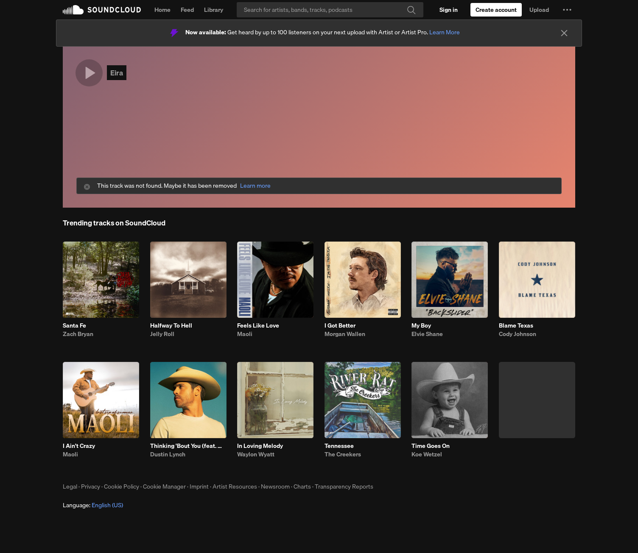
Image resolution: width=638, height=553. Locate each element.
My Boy (421, 325)
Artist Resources (235, 486)
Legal (70, 486)
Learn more (255, 185)
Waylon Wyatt (255, 454)
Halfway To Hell (171, 325)
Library (213, 9)
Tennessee (339, 446)
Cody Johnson (517, 334)
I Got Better (340, 325)
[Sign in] (448, 10)
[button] (567, 9)
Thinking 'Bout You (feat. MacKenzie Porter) (188, 446)
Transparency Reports (344, 486)
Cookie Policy (121, 486)
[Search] (330, 9)
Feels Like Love (258, 325)
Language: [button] (93, 505)
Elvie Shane (427, 334)
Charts (302, 486)
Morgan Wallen (345, 334)
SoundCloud (102, 9)
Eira (116, 72)
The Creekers (343, 454)
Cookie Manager (164, 486)
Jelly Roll (162, 334)
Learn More (444, 32)
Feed (187, 9)
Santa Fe (74, 325)
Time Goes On (430, 446)
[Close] (564, 33)
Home (162, 9)
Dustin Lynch (167, 454)
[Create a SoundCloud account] (496, 10)
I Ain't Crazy (79, 446)
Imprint (199, 486)
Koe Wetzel (426, 454)
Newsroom (275, 486)
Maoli (244, 334)
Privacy (90, 486)
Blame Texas (516, 325)
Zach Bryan (78, 334)
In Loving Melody (260, 446)
